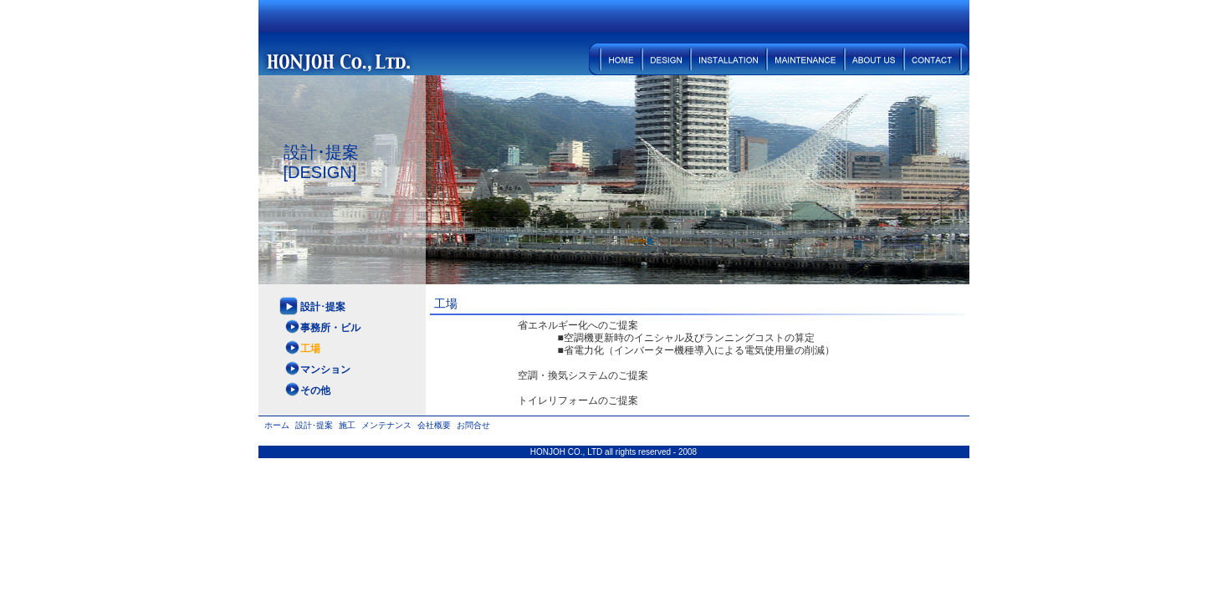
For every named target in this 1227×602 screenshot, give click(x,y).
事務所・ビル (330, 328)
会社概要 (874, 59)
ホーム (615, 59)
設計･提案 (666, 59)
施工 (729, 59)
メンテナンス (806, 59)
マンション (325, 369)
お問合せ (936, 59)
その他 (315, 390)
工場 (310, 349)
